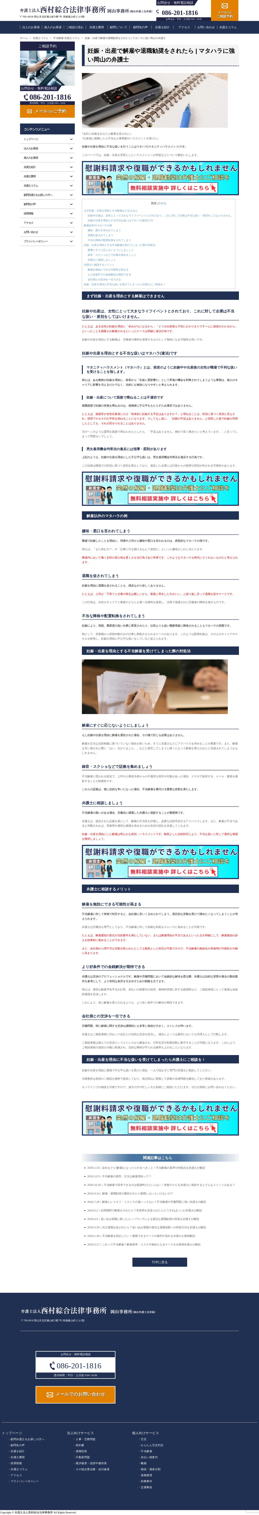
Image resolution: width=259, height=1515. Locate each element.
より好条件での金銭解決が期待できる (109, 274)
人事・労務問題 (86, 1439)
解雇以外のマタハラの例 (98, 225)
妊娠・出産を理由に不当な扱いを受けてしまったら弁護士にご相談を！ (125, 284)
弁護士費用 (96, 27)
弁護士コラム (228, 27)
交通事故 (146, 1487)
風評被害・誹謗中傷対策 (91, 1463)
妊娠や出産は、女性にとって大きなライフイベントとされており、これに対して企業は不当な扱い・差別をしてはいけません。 (160, 215)
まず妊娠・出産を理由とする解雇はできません (111, 210)
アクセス (184, 27)
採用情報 (28, 213)
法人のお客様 (31, 27)
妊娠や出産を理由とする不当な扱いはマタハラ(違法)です (120, 220)
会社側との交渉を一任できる (104, 279)
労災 (143, 1439)
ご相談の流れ (75, 27)
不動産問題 (83, 1457)
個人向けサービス (145, 1433)
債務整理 (146, 1475)
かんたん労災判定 (152, 1445)
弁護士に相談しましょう (102, 259)
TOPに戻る (160, 1262)
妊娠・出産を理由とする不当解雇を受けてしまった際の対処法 (119, 245)
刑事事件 (146, 1481)
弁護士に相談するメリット (99, 264)
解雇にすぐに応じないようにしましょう (111, 249)
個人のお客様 (53, 27)
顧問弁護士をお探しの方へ (38, 194)
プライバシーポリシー (36, 241)
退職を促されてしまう (100, 235)
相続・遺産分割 (151, 1469)
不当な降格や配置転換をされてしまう (109, 240)
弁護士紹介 (162, 27)
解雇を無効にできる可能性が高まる (108, 269)
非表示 (162, 203)
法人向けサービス (80, 1433)
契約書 (80, 1445)
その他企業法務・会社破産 (93, 1469)
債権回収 (81, 1451)
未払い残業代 (149, 1457)
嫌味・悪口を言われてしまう (104, 230)
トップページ (31, 139)
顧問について (118, 27)
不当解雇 (146, 1451)
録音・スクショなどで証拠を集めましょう (112, 254)
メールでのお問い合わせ (80, 1394)
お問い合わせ (206, 27)
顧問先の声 (140, 27)
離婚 (143, 1463)
